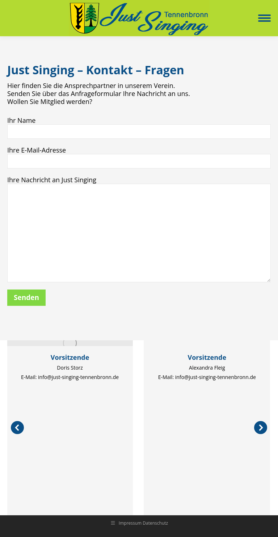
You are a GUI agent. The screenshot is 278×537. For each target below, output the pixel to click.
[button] (17, 427)
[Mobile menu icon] (264, 18)
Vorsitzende (70, 357)
